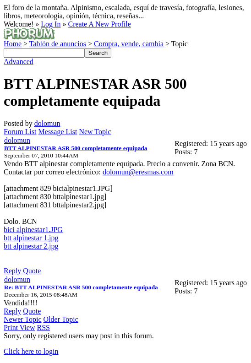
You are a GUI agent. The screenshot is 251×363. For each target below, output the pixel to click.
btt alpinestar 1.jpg (31, 238)
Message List (57, 131)
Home (13, 44)
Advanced (18, 61)
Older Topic (61, 319)
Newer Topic (23, 319)
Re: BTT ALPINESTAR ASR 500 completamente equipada (81, 287)
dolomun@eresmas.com (138, 172)
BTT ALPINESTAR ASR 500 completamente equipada (75, 148)
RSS (43, 327)
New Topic (95, 131)
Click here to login (31, 351)
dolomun (47, 123)
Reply (12, 271)
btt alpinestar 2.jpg (31, 246)
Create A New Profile (99, 24)
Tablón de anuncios (57, 44)
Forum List (20, 131)
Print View (19, 327)
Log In (50, 24)
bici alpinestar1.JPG (33, 229)
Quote (32, 271)
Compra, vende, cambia (129, 44)
